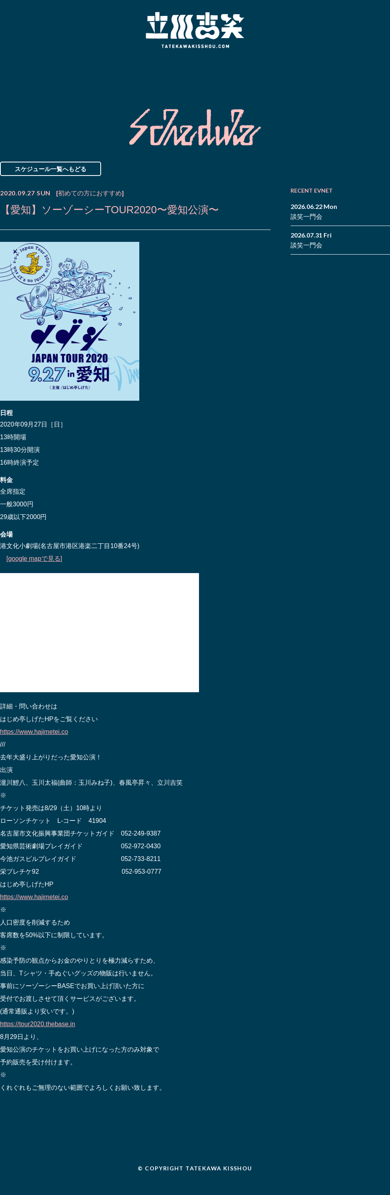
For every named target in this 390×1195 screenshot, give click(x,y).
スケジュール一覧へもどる (50, 168)
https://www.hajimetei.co (34, 731)
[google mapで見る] (34, 558)
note (372, 79)
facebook (372, 67)
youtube (384, 79)
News (33, 73)
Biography (183, 73)
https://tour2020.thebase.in (37, 1024)
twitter (384, 67)
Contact (333, 73)
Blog (262, 73)
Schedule (104, 73)
